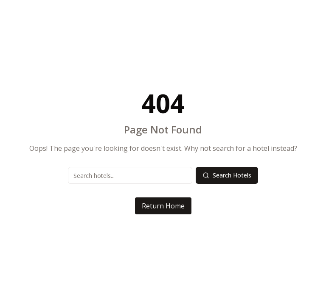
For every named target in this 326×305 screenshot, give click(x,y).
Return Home (163, 206)
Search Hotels (226, 175)
